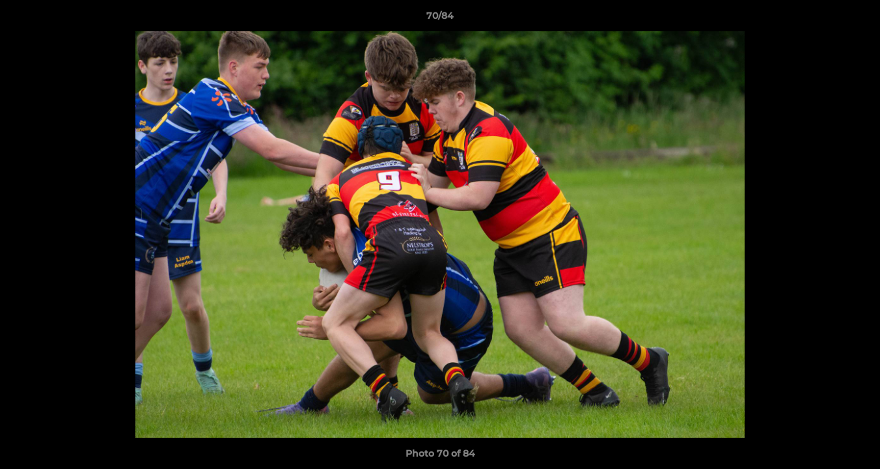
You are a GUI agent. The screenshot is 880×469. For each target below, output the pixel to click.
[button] (856, 19)
